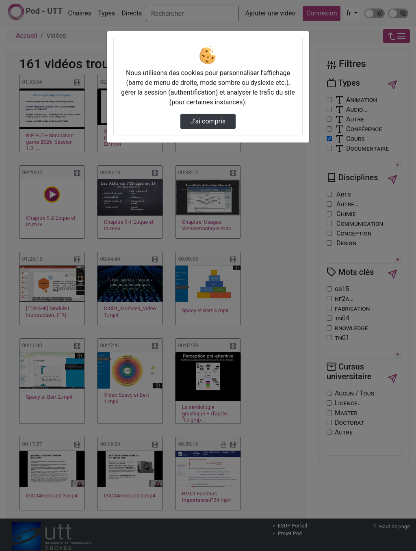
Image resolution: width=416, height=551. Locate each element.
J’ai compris (208, 121)
